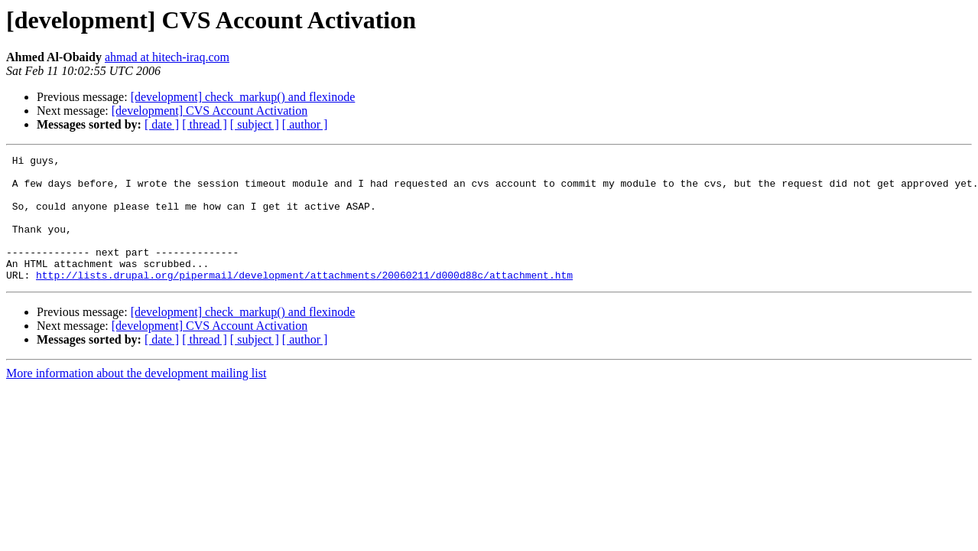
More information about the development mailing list (136, 398)
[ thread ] (204, 124)
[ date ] (162, 124)
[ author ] (305, 124)
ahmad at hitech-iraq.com (167, 57)
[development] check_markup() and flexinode (243, 96)
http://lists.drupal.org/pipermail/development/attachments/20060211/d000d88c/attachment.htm (304, 300)
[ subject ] (254, 124)
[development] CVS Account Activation (209, 110)
